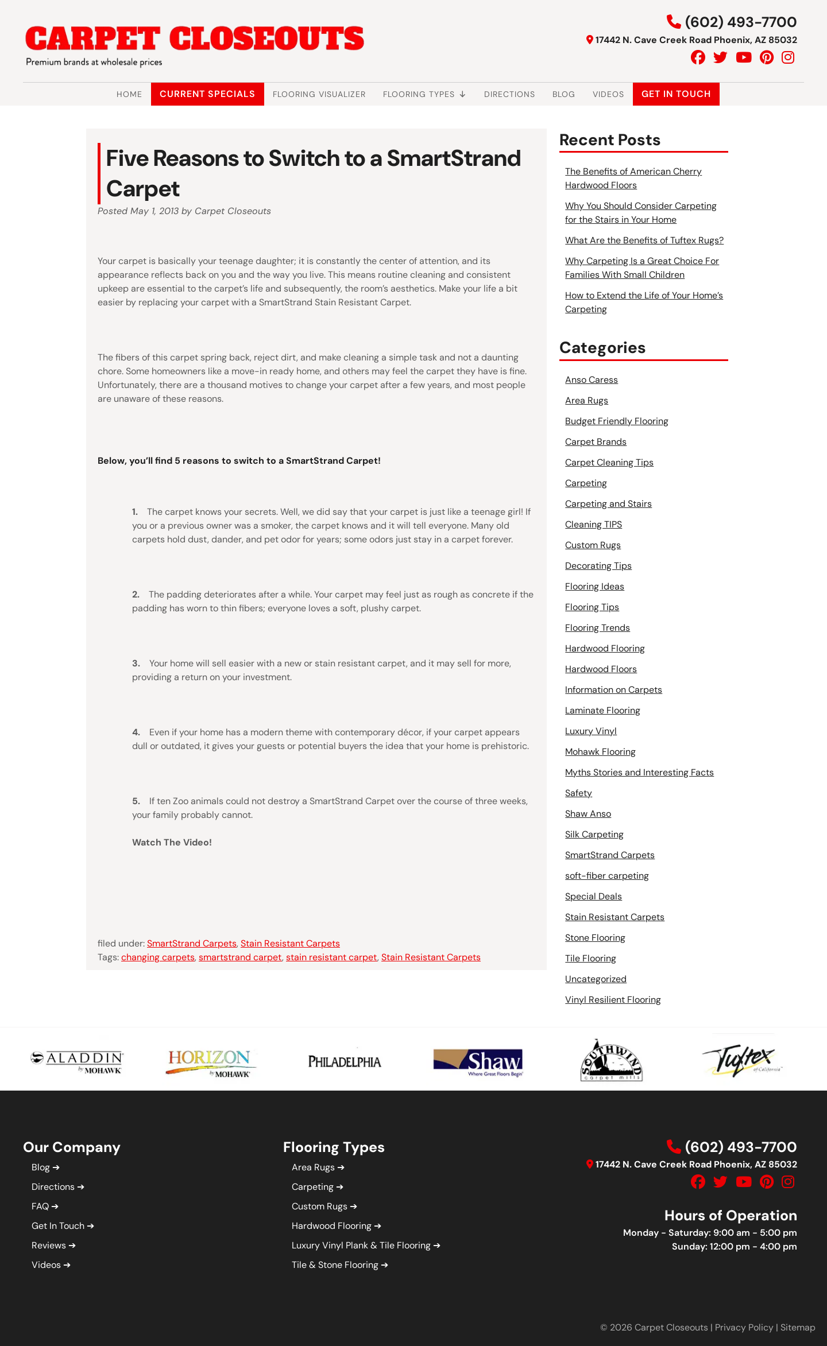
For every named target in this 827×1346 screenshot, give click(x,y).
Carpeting (586, 483)
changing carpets (158, 957)
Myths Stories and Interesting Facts (639, 772)
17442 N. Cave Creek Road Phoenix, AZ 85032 (696, 40)
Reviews (49, 1245)
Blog (563, 94)
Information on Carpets (613, 690)
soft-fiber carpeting (607, 876)
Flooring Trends (597, 628)
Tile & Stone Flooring (335, 1265)
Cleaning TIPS (593, 524)
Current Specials (208, 94)
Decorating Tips (598, 566)
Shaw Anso (588, 814)
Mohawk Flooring (600, 752)
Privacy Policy (744, 1327)
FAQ (40, 1206)
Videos (608, 94)
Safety (578, 793)
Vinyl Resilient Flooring (613, 1000)
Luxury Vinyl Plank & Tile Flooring (361, 1245)
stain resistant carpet (331, 957)
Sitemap (798, 1327)
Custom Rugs (593, 545)
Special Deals (593, 896)
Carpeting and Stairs (608, 504)
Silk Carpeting (594, 834)
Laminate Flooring (602, 710)
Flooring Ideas (594, 586)
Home (129, 94)
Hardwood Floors (601, 669)
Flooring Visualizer (319, 94)
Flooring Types (425, 94)
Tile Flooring (590, 958)
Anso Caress (591, 380)
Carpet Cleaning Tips (609, 462)
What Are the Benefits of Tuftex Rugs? (644, 240)
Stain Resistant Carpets (290, 943)
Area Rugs (586, 400)
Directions (509, 94)
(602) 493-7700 (741, 22)
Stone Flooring (595, 938)
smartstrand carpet (240, 957)
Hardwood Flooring (605, 648)
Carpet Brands (596, 442)
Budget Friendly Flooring (616, 421)
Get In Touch (676, 94)
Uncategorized (596, 979)
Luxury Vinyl (591, 731)
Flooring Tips (592, 607)
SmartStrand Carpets (192, 943)
